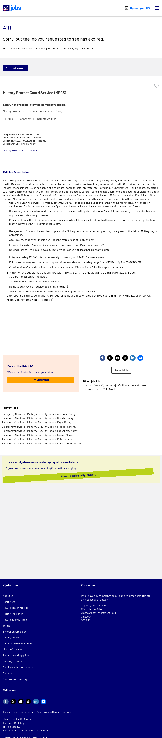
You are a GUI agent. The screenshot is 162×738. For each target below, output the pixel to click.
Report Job (121, 370)
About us (8, 595)
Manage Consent (12, 649)
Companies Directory (15, 679)
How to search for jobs (16, 607)
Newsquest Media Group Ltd (19, 719)
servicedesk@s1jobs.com (95, 599)
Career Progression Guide (17, 643)
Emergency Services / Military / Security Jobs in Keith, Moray (37, 439)
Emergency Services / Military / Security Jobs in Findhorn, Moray (39, 426)
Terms (6, 625)
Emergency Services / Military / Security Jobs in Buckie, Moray (37, 418)
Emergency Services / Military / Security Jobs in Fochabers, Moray (39, 430)
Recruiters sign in (13, 613)
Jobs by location (12, 661)
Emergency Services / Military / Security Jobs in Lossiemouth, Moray (41, 443)
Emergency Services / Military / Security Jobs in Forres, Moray (37, 435)
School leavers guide (14, 631)
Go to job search (15, 68)
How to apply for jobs (15, 619)
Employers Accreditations (18, 667)
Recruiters (9, 601)
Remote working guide (16, 655)
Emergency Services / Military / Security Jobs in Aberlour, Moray (38, 414)
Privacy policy (11, 637)
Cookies (7, 673)
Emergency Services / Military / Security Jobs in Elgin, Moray (36, 422)
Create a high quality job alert (76, 475)
